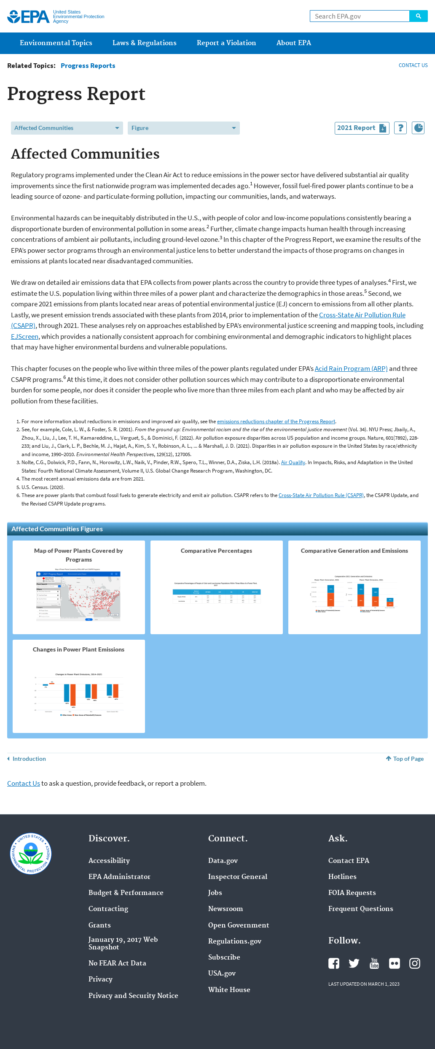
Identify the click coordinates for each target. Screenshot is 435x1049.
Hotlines (342, 877)
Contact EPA (348, 861)
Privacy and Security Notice (133, 996)
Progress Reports (88, 65)
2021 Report (363, 128)
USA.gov (222, 974)
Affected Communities (43, 127)
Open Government (238, 926)
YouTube (374, 963)
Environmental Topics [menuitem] (56, 43)
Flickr (394, 963)
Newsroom (225, 909)
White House (229, 990)
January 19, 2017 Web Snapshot (123, 944)
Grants (100, 926)
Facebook (333, 963)
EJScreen (24, 336)
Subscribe (224, 958)
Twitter (354, 963)
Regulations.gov (234, 942)
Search (418, 16)
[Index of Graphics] (418, 128)
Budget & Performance (126, 893)
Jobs (215, 893)
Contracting (108, 909)
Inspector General (237, 877)
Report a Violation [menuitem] (226, 43)
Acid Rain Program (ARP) (351, 368)
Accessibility (109, 861)
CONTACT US (413, 65)
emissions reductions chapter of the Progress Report (276, 421)
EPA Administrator (119, 877)
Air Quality (293, 462)
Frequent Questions (360, 909)
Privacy (101, 980)
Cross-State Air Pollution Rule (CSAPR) (321, 495)
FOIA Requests (352, 893)
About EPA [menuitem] (294, 43)
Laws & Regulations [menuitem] (145, 43)
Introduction (29, 758)
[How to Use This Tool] (400, 128)
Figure (140, 127)
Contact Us (23, 783)
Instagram (414, 963)
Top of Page (408, 758)
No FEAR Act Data (117, 964)
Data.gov (223, 861)
